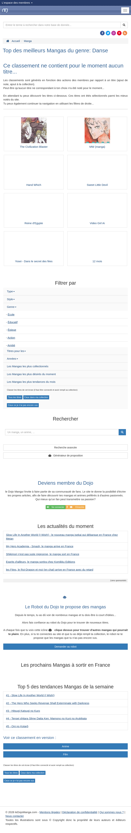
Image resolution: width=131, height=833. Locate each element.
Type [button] (11, 291)
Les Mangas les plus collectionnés (27, 366)
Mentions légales (49, 812)
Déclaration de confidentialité (79, 812)
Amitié (11, 345)
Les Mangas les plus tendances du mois (31, 381)
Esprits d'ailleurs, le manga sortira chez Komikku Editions (40, 561)
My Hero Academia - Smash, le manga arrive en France (39, 546)
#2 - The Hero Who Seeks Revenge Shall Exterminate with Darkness (47, 703)
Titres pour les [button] (16, 350)
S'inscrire (75, 507)
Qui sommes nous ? (112, 812)
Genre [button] (11, 306)
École (11, 314)
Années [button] (12, 358)
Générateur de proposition (68, 455)
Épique (12, 329)
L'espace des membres (17, 2)
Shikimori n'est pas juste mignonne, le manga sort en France (42, 554)
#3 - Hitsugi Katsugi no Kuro (23, 710)
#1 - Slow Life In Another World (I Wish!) (30, 695)
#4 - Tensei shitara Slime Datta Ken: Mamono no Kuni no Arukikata (46, 718)
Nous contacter (14, 815)
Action (11, 337)
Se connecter (55, 507)
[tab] (65, 291)
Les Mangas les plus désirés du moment (31, 374)
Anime (65, 746)
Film (65, 754)
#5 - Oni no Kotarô (17, 726)
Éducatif (12, 322)
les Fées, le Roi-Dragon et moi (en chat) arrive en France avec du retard (49, 569)
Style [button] (11, 299)
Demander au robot (66, 646)
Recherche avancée (65, 447)
